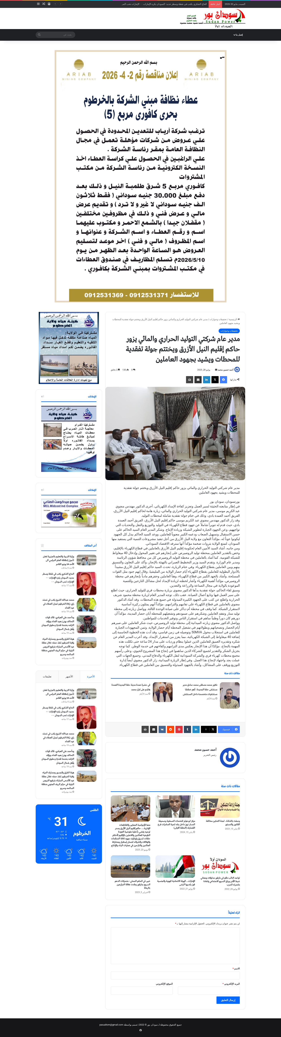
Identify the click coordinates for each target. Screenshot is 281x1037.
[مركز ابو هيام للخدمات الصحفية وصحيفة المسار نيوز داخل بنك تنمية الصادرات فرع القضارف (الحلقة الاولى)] (175, 806)
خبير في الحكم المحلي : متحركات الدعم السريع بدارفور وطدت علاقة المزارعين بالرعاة (132, 884)
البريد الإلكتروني (231, 983)
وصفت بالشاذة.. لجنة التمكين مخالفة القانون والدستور (223, 823)
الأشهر (69, 676)
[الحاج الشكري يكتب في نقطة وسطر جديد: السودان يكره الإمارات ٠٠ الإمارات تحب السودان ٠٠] (86, 583)
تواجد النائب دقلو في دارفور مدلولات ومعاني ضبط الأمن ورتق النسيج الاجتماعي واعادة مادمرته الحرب (220, 881)
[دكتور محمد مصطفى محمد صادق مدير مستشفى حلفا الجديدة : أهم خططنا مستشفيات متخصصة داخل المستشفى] (230, 695)
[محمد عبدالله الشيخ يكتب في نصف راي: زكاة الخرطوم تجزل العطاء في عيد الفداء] (86, 604)
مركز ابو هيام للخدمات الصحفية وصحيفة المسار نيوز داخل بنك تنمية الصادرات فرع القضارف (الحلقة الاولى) (176, 824)
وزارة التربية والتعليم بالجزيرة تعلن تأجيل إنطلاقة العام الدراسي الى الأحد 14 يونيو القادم (58, 560)
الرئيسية (234, 319)
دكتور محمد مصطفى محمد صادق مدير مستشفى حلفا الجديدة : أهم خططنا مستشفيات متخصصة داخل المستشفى (200, 690)
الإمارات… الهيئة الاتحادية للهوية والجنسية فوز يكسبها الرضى (176, 883)
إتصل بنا (239, 35)
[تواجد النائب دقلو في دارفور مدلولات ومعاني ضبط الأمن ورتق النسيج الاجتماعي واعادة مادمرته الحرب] (220, 865)
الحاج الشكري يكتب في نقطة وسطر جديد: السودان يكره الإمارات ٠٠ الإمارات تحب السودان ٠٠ (161, 4)
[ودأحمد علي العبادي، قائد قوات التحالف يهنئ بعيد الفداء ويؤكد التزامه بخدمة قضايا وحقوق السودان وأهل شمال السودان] (86, 624)
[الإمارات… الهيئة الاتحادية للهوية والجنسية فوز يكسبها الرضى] (175, 866)
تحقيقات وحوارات (218, 319)
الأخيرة (91, 676)
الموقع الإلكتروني (164, 983)
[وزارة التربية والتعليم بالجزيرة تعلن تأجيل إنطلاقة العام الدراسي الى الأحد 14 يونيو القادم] (86, 560)
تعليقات (47, 676)
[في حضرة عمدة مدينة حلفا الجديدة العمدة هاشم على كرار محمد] (163, 692)
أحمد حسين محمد (225, 370)
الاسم (236, 968)
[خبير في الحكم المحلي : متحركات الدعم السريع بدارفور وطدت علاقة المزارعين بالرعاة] (130, 866)
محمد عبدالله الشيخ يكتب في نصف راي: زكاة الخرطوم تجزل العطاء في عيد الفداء (58, 604)
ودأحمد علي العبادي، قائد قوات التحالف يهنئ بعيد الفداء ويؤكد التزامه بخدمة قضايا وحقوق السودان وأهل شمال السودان (57, 623)
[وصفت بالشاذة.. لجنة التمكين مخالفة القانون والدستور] (220, 806)
